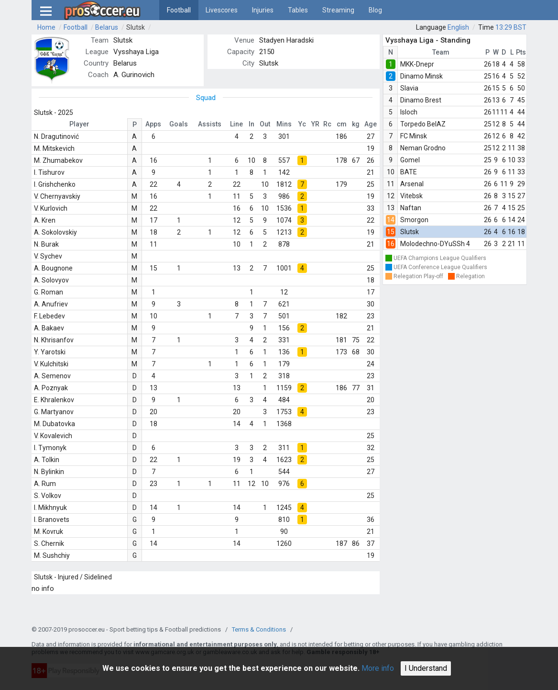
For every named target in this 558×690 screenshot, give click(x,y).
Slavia (409, 88)
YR (315, 124)
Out (265, 124)
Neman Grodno (423, 148)
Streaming (338, 10)
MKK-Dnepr (417, 64)
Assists (209, 124)
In (251, 124)
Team (440, 52)
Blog (375, 10)
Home (46, 27)
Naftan (410, 208)
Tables (298, 10)
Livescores (222, 10)
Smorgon (414, 220)
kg (356, 124)
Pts (521, 52)
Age (370, 124)
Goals (178, 124)
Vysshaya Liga (136, 51)
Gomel (410, 160)
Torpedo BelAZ (423, 124)
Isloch (408, 112)
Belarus (106, 27)
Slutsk (135, 27)
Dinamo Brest (420, 100)
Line (236, 124)
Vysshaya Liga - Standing (427, 40)
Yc (302, 124)
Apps (153, 124)
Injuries (263, 10)
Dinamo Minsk (421, 76)
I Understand (426, 668)
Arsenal (412, 184)
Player (79, 124)
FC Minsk (413, 136)
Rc (327, 124)
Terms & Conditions (259, 629)
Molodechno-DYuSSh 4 (435, 244)
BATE (408, 172)
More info (377, 668)
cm (342, 124)
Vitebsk (411, 196)
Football (179, 10)
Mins (284, 124)
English (458, 27)
